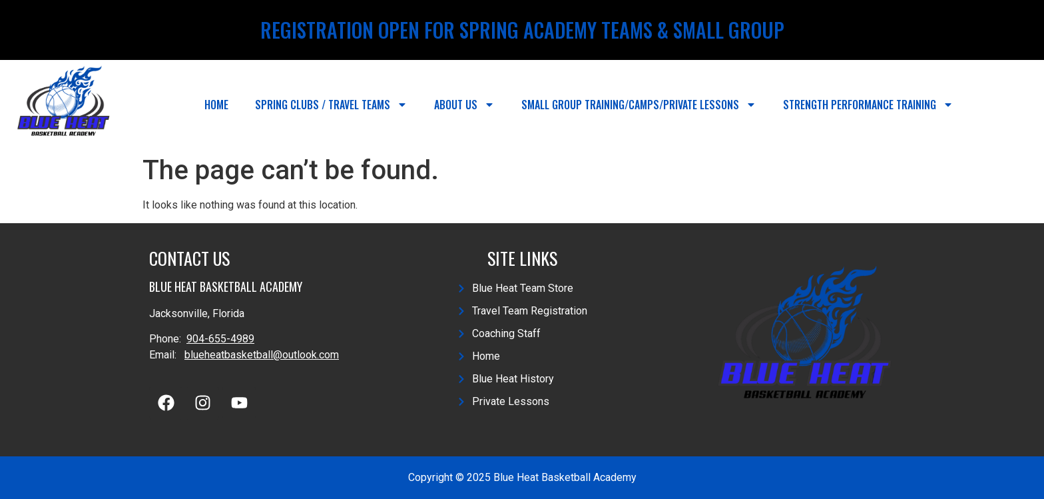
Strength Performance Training (868, 105)
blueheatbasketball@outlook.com (261, 354)
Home (216, 105)
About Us (464, 105)
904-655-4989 (220, 338)
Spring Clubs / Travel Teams (331, 105)
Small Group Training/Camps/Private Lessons (638, 105)
